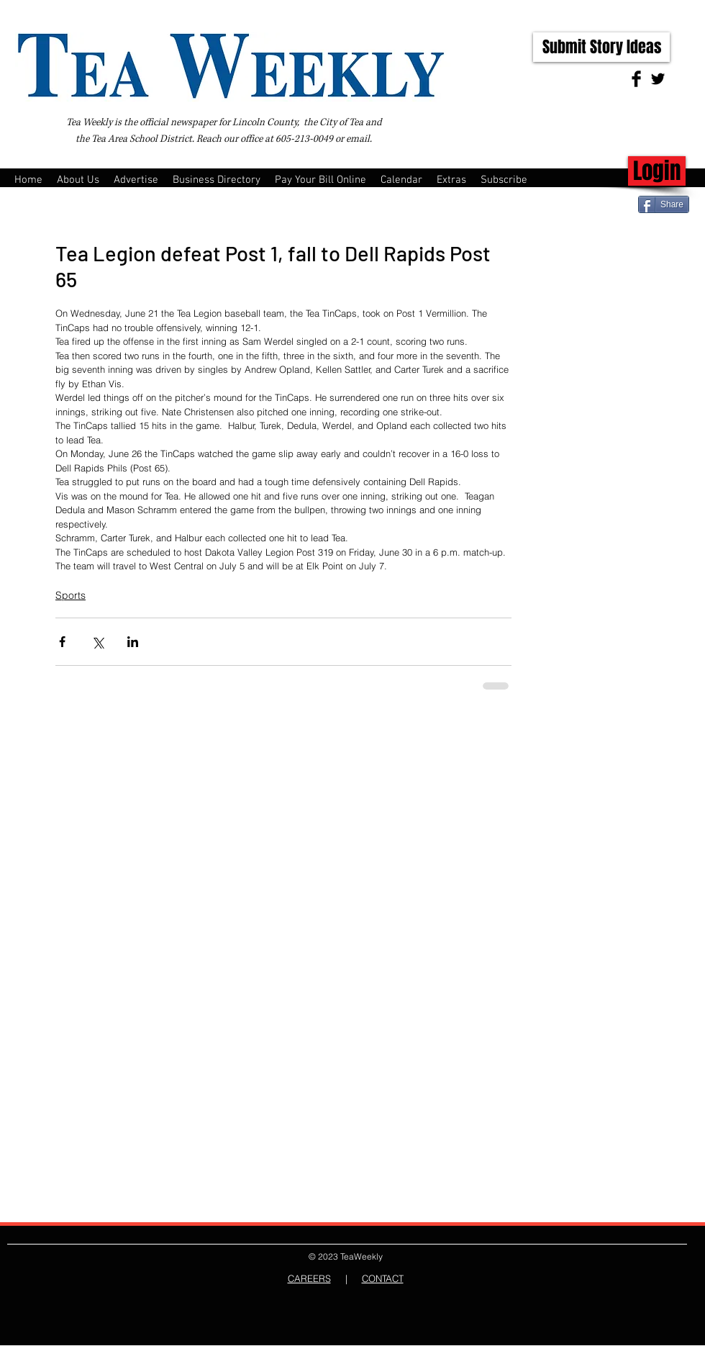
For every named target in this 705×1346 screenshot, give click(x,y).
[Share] (663, 204)
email (358, 138)
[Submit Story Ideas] (601, 47)
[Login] (657, 171)
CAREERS (309, 1278)
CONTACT (383, 1278)
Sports (70, 595)
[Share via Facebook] (62, 642)
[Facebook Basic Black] (636, 79)
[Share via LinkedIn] (133, 642)
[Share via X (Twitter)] (97, 642)
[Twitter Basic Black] (658, 79)
